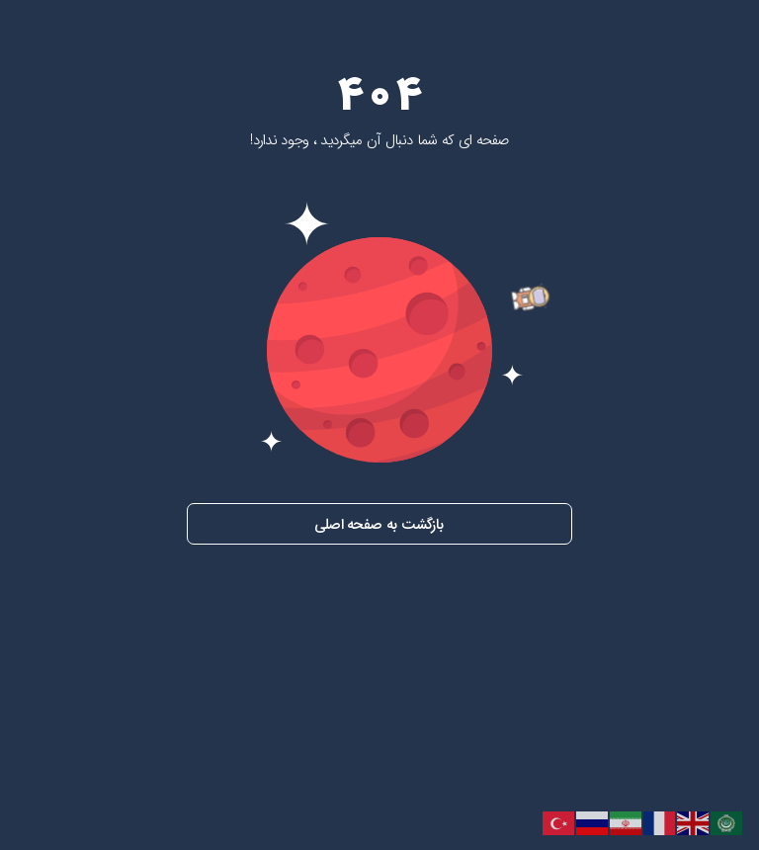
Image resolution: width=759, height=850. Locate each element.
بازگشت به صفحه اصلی (379, 525)
